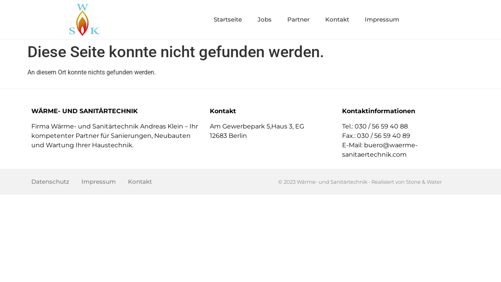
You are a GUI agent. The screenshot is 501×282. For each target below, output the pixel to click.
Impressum (382, 19)
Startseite (228, 19)
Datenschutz (50, 181)
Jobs (265, 19)
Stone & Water (424, 182)
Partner (298, 19)
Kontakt (337, 19)
